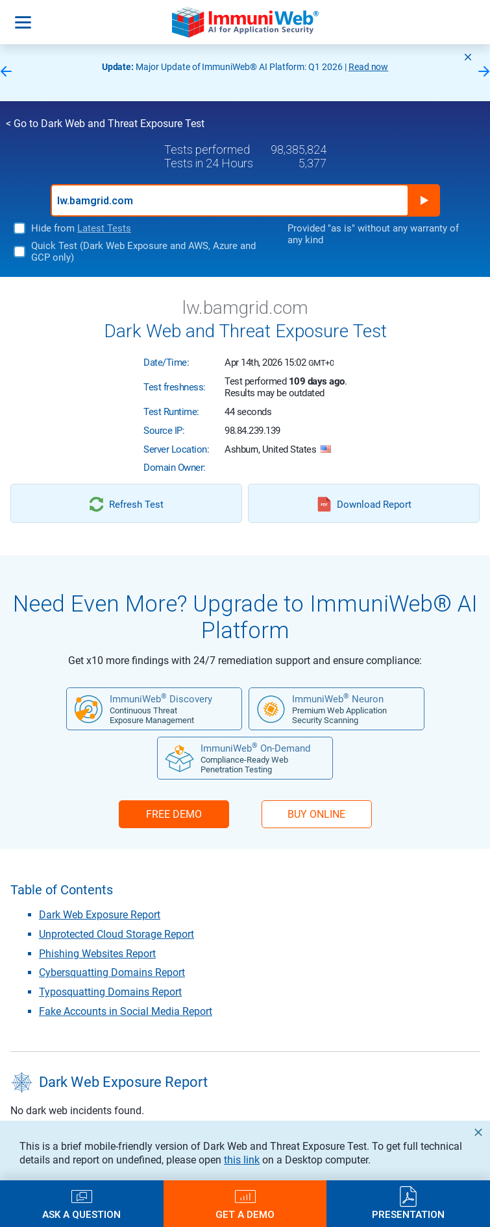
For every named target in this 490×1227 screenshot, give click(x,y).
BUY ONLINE (316, 814)
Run (424, 200)
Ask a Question (81, 1214)
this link (242, 1160)
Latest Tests (104, 228)
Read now (369, 67)
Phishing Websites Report (97, 953)
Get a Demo (245, 1214)
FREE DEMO (174, 814)
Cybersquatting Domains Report (112, 972)
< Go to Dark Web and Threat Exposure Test (105, 123)
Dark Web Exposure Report (99, 915)
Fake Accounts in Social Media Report (125, 1011)
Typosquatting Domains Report (110, 992)
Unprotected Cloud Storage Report (116, 934)
